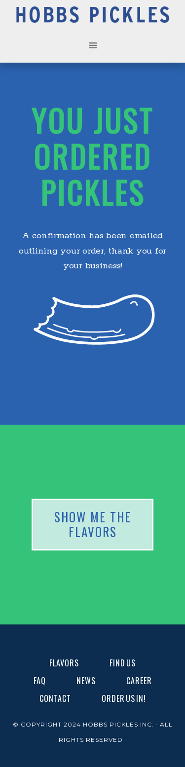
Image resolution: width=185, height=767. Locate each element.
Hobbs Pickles (92, 18)
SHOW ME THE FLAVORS (92, 524)
